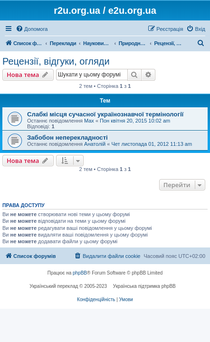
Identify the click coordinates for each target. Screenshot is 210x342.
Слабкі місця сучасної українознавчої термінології (105, 114)
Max (89, 121)
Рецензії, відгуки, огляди (56, 61)
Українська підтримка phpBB (144, 286)
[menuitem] (32, 29)
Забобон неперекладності (67, 137)
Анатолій (94, 144)
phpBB (80, 273)
